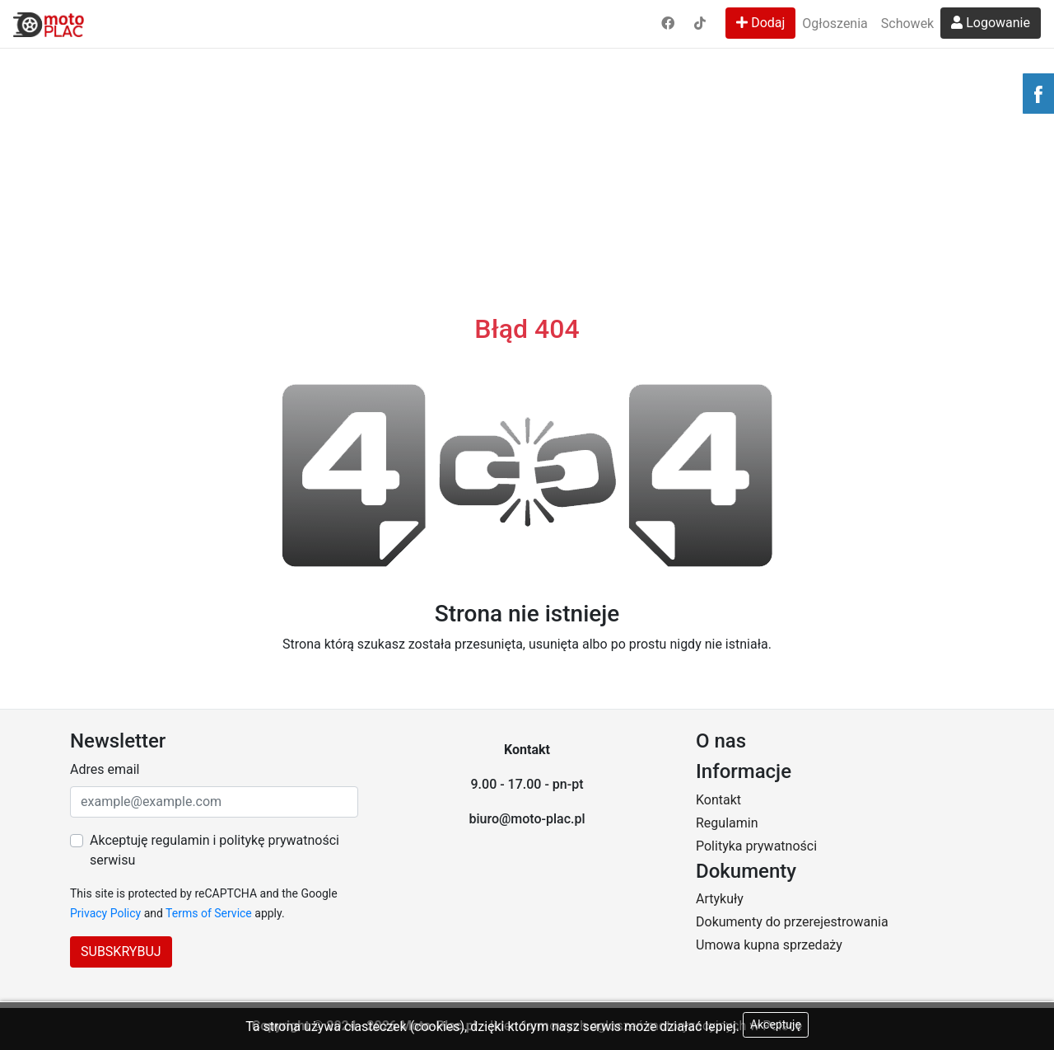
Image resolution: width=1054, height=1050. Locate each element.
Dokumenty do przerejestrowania (792, 922)
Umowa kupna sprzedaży (769, 945)
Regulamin (727, 823)
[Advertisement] (527, 123)
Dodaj (760, 22)
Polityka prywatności (756, 846)
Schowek (907, 23)
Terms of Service (209, 913)
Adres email (104, 769)
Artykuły (720, 899)
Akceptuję (775, 1024)
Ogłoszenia (834, 23)
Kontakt (718, 800)
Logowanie (990, 22)
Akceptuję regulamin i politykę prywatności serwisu (214, 850)
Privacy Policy (105, 913)
